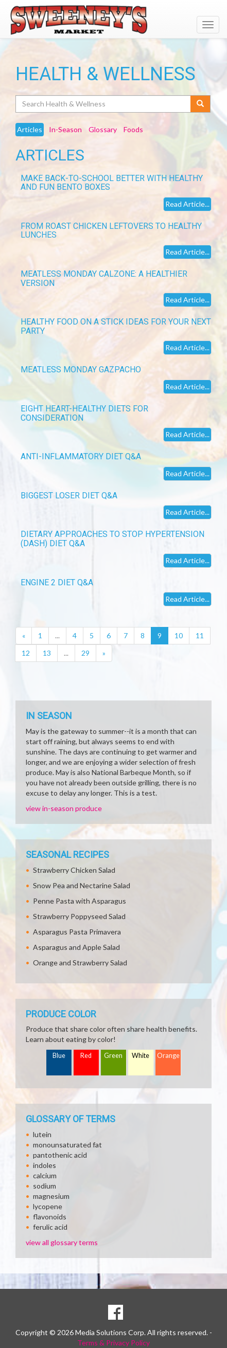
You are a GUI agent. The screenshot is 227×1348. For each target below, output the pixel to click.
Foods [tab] (133, 129)
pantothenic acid (60, 1155)
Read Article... (187, 204)
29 (85, 653)
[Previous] (23, 635)
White (140, 1055)
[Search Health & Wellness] (103, 104)
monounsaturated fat (67, 1144)
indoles (44, 1165)
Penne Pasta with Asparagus (79, 900)
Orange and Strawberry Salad (80, 962)
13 (47, 653)
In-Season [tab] (65, 129)
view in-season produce (64, 808)
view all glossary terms (62, 1242)
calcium (45, 1175)
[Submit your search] (200, 104)
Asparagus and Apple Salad (76, 947)
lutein (42, 1134)
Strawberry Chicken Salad (74, 870)
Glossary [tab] (103, 129)
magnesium (51, 1196)
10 (178, 635)
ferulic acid (50, 1227)
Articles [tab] (29, 129)
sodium (44, 1185)
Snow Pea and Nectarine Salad (81, 885)
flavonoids (49, 1216)
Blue (59, 1055)
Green (113, 1055)
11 (200, 635)
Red (86, 1055)
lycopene (47, 1206)
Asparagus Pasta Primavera (77, 931)
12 (26, 653)
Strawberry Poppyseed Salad (79, 916)
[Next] (104, 653)
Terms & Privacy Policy (113, 1342)
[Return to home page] (113, 20)
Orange (168, 1055)
